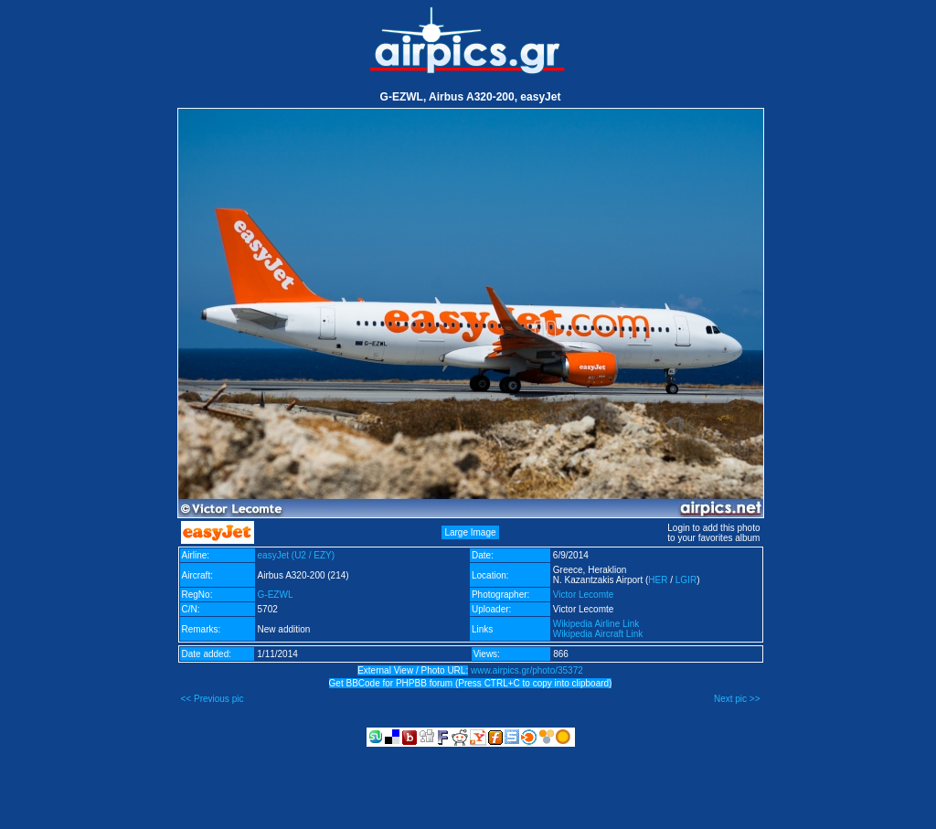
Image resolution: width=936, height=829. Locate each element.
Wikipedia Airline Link (596, 624)
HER (657, 580)
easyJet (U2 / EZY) (296, 555)
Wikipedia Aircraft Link (598, 634)
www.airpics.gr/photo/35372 (527, 670)
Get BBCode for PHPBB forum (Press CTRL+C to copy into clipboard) (470, 683)
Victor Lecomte (583, 595)
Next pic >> (737, 699)
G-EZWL (275, 595)
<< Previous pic (212, 699)
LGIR (686, 580)
